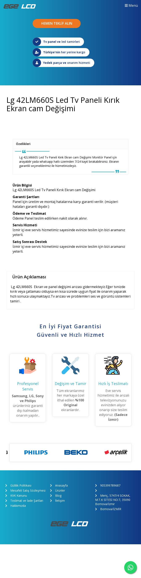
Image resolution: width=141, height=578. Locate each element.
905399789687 (107, 485)
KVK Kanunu (16, 496)
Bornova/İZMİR (108, 509)
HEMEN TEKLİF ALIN (56, 23)
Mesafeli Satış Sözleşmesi (25, 490)
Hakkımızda (15, 506)
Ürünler (57, 490)
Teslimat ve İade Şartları (24, 501)
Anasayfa (59, 485)
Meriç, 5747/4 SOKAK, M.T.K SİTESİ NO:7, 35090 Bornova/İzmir (112, 500)
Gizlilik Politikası (18, 485)
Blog (55, 496)
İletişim (57, 501)
